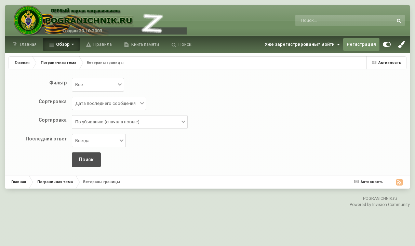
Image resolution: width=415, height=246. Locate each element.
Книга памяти (144, 44)
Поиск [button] (86, 159)
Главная (28, 44)
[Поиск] (331, 20)
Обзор (63, 44)
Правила (102, 44)
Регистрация (361, 44)
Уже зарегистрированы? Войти (302, 44)
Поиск (184, 44)
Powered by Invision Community (380, 204)
